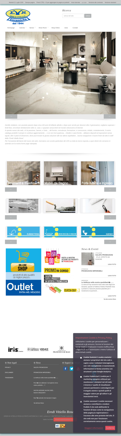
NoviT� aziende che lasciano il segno (45, 398)
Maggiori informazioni (93, 428)
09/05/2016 (84, 280)
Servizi (32, 28)
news (66, 28)
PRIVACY (8, 367)
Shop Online (56, 28)
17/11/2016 (98, 253)
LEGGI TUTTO (112, 264)
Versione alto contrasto (96, 2)
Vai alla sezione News (110, 299)
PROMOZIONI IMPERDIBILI (92, 271)
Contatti (75, 28)
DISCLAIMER (9, 372)
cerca (88, 16)
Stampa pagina (30, 2)
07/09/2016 (84, 269)
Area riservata (75, 2)
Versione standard (110, 2)
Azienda (23, 28)
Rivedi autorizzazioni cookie (65, 419)
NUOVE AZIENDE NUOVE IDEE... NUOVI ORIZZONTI (44, 391)
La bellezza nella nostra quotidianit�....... (97, 282)
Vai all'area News (39, 403)
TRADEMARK (9, 377)
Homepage (11, 28)
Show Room (44, 28)
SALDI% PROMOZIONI (104, 255)
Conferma (110, 428)
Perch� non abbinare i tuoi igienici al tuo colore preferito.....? (46, 384)
